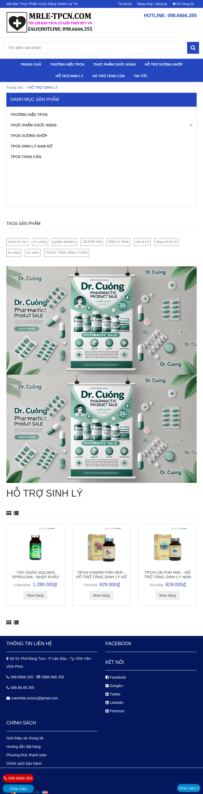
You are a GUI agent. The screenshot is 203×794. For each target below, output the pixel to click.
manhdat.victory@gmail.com (34, 698)
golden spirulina (64, 242)
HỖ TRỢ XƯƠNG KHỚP (163, 64)
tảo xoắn (32, 252)
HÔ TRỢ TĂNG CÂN (108, 76)
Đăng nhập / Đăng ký (152, 4)
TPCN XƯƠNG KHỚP (29, 136)
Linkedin (114, 702)
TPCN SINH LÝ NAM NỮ (31, 146)
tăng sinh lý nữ (166, 242)
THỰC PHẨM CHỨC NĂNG (114, 64)
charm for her (17, 242)
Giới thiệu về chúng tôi (24, 738)
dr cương (40, 242)
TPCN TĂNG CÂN (26, 157)
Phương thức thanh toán (26, 755)
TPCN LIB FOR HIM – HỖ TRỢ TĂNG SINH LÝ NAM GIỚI (167, 576)
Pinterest (114, 711)
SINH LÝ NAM (118, 242)
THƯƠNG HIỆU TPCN (67, 64)
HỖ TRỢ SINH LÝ (69, 76)
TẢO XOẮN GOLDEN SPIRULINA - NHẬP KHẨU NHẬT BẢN (35, 576)
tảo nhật (14, 252)
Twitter (113, 694)
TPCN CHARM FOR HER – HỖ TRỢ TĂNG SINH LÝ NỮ (101, 574)
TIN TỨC (140, 76)
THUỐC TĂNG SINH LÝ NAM (67, 252)
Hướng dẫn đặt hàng (23, 746)
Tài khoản (125, 4)
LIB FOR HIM (91, 242)
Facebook (115, 677)
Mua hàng (35, 595)
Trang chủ (14, 87)
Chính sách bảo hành (23, 763)
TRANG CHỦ (30, 64)
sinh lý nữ (142, 242)
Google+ (114, 686)
